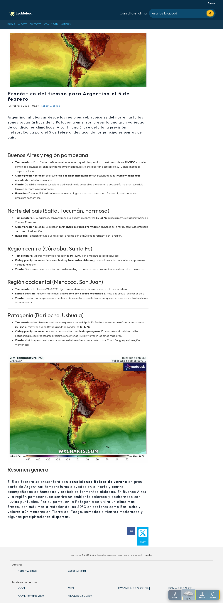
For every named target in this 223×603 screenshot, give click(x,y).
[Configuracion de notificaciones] (212, 594)
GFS (71, 588)
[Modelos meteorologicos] (202, 594)
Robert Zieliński (27, 570)
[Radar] (175, 594)
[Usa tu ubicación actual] (210, 13)
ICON (21, 588)
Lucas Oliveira (77, 570)
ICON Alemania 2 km (31, 595)
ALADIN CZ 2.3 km (80, 595)
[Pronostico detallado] (188, 594)
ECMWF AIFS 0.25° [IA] (134, 588)
